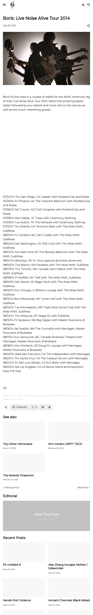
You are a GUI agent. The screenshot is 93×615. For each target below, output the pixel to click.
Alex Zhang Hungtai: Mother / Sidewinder (67, 566)
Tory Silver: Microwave (17, 444)
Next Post (83, 487)
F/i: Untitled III (12, 564)
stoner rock (15, 399)
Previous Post (12, 487)
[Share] (88, 25)
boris (20, 395)
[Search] (89, 4)
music (84, 395)
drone (39, 395)
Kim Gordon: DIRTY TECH (65, 444)
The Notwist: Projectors (18, 475)
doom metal (29, 395)
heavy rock (75, 395)
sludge (5, 399)
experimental (49, 395)
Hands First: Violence (17, 600)
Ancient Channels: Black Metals (69, 600)
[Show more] (49, 407)
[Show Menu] (4, 4)
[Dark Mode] (83, 4)
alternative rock (9, 395)
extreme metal (62, 395)
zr (22, 399)
